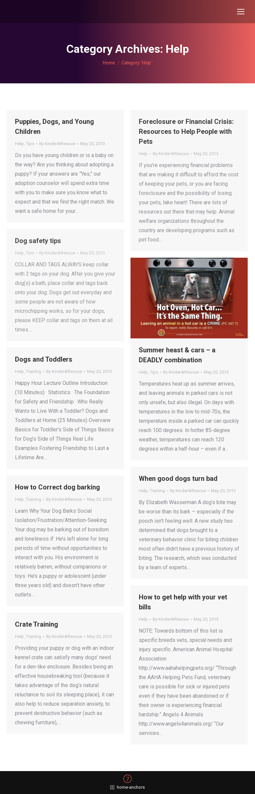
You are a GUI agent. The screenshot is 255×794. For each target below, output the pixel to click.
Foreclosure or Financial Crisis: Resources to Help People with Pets (186, 131)
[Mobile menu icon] (241, 12)
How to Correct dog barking (57, 487)
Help (19, 143)
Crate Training (36, 624)
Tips (30, 143)
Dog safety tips (38, 241)
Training (33, 371)
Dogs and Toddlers (43, 359)
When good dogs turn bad (178, 479)
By (57, 143)
